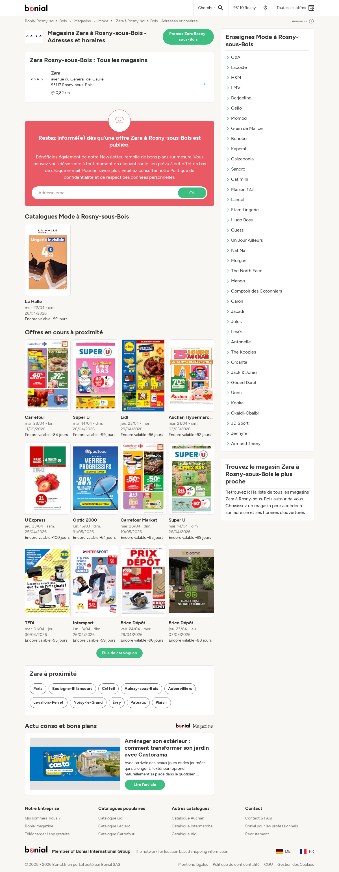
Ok (192, 192)
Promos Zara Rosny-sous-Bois (188, 36)
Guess (235, 230)
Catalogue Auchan (188, 818)
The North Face (244, 270)
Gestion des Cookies (295, 864)
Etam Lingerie (242, 209)
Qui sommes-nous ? (42, 818)
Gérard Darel (241, 382)
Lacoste (236, 67)
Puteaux (138, 702)
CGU (268, 864)
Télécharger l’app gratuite (47, 834)
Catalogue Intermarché (192, 826)
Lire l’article (145, 784)
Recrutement (257, 834)
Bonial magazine (39, 826)
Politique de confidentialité (236, 864)
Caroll (234, 301)
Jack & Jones (241, 372)
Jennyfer (237, 433)
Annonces (303, 21)
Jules (234, 321)
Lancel (235, 199)
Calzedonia (240, 159)
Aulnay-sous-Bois (141, 688)
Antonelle (238, 342)
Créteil (108, 688)
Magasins (82, 21)
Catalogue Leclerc (114, 826)
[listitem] (48, 273)
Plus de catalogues (119, 653)
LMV (233, 87)
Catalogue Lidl (110, 818)
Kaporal (236, 148)
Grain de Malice (244, 128)
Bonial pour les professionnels (271, 826)
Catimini (237, 179)
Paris (38, 688)
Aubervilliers (180, 688)
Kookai (235, 403)
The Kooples (241, 352)
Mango (235, 281)
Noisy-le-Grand (88, 702)
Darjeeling (238, 98)
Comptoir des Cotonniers (254, 291)
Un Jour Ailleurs (244, 240)
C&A (233, 57)
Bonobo (236, 138)
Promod (236, 118)
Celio (234, 108)
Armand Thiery (243, 443)
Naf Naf (236, 250)
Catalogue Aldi (184, 834)
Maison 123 (240, 189)
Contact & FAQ (258, 818)
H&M (233, 77)
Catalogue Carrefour (116, 834)
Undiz (234, 392)
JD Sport (237, 423)
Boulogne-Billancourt (72, 688)
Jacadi (235, 311)
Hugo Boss (239, 220)
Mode (103, 21)
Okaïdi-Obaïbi (242, 413)
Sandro (235, 169)
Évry (116, 702)
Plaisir (161, 702)
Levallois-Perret (48, 702)
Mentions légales (193, 864)
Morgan (236, 260)
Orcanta (236, 362)
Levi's (234, 331)
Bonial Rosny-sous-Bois (46, 21)
